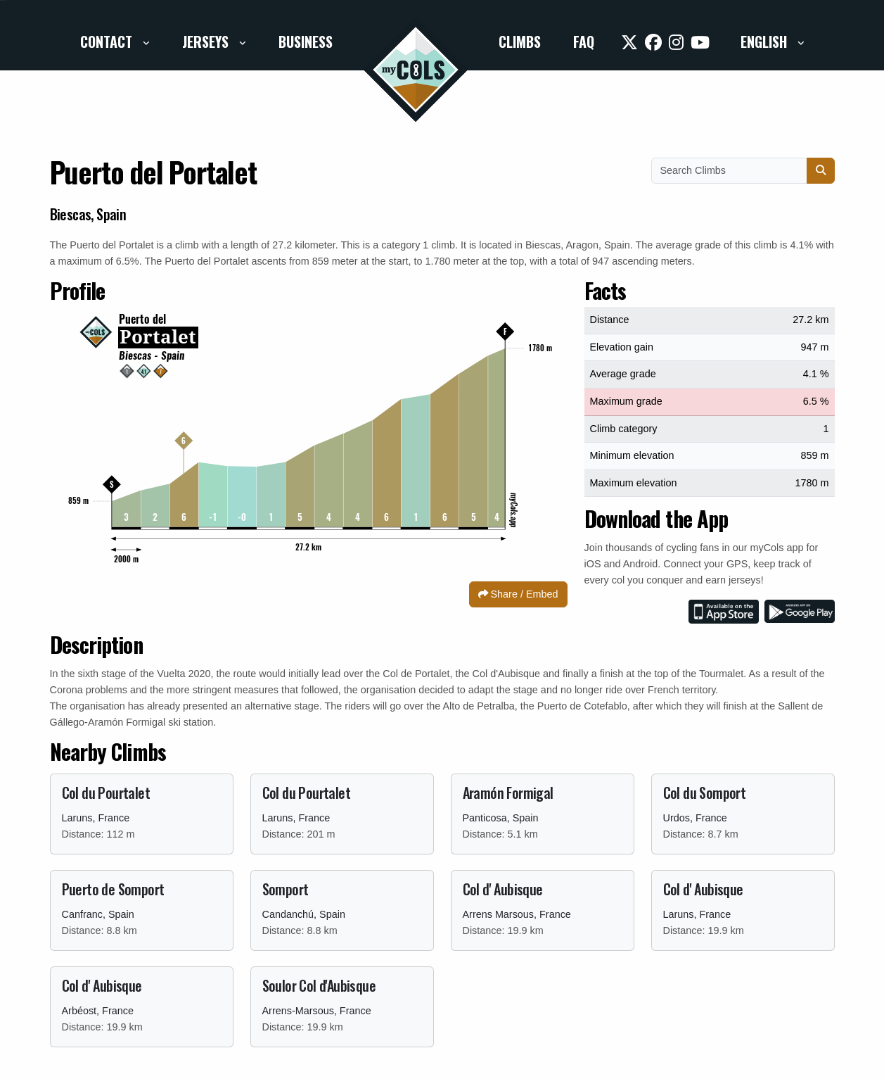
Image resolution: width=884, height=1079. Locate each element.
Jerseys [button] (207, 41)
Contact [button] (108, 41)
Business (305, 41)
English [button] (765, 41)
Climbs (520, 41)
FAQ (583, 41)
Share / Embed (518, 594)
